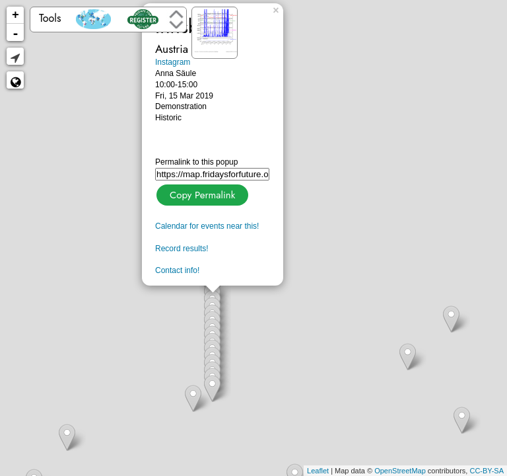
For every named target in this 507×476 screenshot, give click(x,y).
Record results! (182, 248)
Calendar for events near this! (207, 226)
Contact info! (177, 270)
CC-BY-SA (486, 471)
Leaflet (318, 471)
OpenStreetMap (400, 471)
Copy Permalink (201, 193)
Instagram (172, 62)
